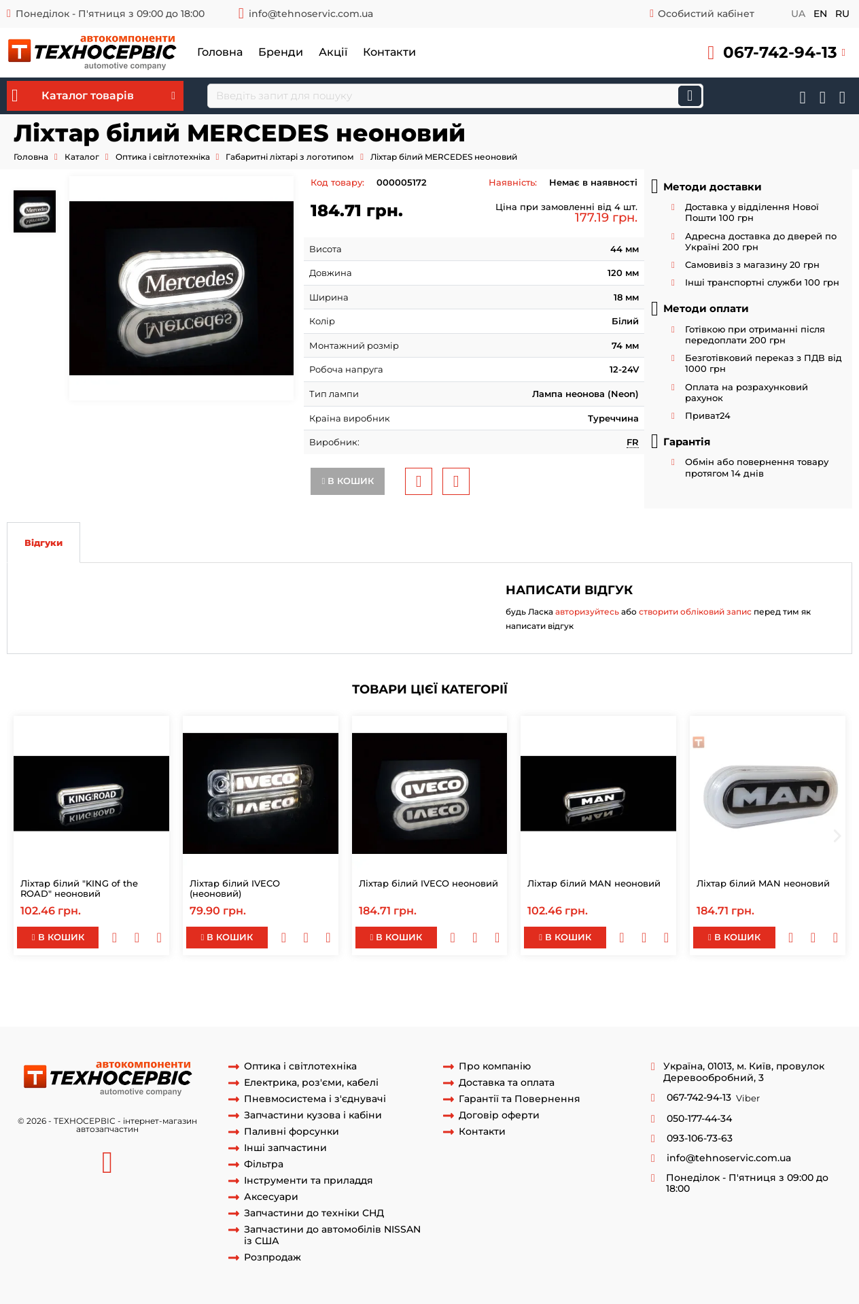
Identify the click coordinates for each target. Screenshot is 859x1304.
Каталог (82, 157)
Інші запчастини (285, 1148)
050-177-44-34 (699, 1119)
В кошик (347, 480)
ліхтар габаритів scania (187, 1013)
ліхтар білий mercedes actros (95, 988)
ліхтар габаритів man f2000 (280, 1000)
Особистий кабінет (706, 13)
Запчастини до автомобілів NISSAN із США (332, 1235)
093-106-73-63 (700, 1138)
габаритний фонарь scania (68, 1013)
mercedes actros (357, 988)
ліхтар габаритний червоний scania (548, 1013)
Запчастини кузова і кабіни (313, 1115)
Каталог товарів (93, 96)
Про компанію (495, 1066)
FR (633, 441)
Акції (333, 52)
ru (842, 13)
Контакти (389, 52)
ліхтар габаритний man (557, 1000)
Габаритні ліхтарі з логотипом (290, 157)
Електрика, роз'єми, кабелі (311, 1082)
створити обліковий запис (695, 611)
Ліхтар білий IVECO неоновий (428, 883)
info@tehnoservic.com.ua (311, 13)
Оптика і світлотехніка (163, 157)
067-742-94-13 (780, 52)
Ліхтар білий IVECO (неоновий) (235, 888)
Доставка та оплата (507, 1082)
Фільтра (263, 1164)
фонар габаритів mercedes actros (474, 988)
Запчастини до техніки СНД (314, 1213)
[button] (776, 53)
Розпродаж (272, 1257)
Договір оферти (499, 1115)
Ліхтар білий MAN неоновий (594, 883)
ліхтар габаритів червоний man (690, 1000)
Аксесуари (271, 1197)
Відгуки (43, 542)
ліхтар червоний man (163, 1000)
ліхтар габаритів (806, 1000)
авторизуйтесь (587, 611)
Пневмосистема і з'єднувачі (315, 1099)
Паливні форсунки (291, 1131)
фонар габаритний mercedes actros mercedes (658, 988)
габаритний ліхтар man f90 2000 (423, 1000)
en (820, 13)
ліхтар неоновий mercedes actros (241, 988)
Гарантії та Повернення (519, 1099)
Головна (220, 52)
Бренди (280, 52)
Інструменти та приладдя (308, 1180)
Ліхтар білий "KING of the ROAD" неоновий (79, 888)
